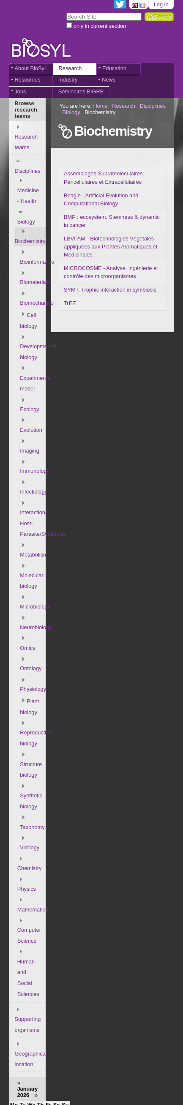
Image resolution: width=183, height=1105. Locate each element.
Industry (68, 79)
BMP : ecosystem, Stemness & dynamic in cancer (112, 221)
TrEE (70, 303)
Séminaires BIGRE (81, 91)
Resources (27, 79)
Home (100, 106)
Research (70, 68)
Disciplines (153, 106)
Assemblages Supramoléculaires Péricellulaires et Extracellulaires (103, 177)
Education (114, 68)
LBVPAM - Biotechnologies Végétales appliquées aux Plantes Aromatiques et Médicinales (110, 246)
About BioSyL (30, 68)
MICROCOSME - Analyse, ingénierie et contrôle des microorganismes (111, 272)
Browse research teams (25, 109)
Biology (71, 112)
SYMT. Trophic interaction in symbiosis (110, 289)
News (108, 79)
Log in (161, 4)
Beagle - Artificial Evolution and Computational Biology (101, 199)
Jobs (20, 91)
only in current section (100, 26)
